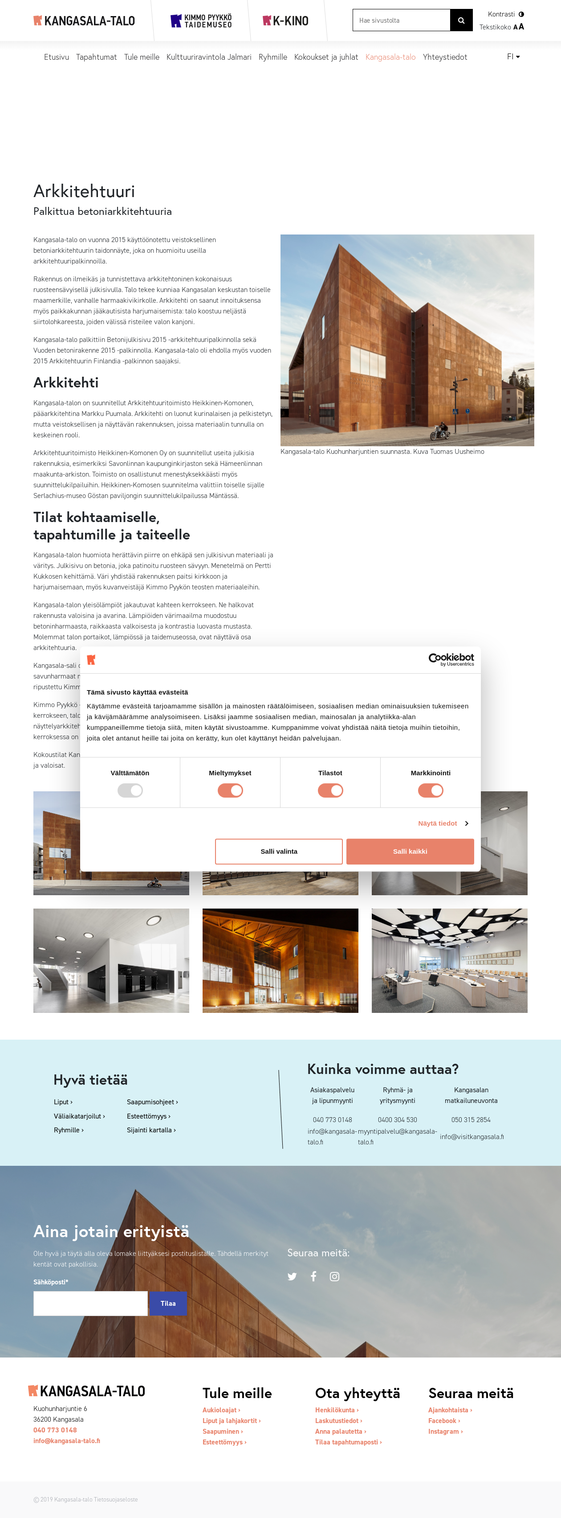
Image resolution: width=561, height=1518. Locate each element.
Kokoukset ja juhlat (326, 56)
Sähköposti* (51, 1282)
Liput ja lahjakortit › (232, 1420)
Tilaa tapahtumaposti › (348, 1442)
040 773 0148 (55, 1430)
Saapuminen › (223, 1431)
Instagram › (445, 1431)
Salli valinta (279, 851)
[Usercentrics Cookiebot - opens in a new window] (435, 659)
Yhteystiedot (445, 56)
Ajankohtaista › (450, 1410)
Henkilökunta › (337, 1410)
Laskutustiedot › (338, 1420)
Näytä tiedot (438, 823)
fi (510, 56)
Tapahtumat (96, 56)
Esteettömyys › (225, 1442)
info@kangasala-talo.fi (66, 1440)
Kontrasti (501, 14)
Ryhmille (273, 56)
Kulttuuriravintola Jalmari (209, 56)
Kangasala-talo (391, 56)
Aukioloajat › (221, 1410)
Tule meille (141, 56)
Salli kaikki (410, 851)
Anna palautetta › (340, 1431)
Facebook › (444, 1420)
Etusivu (56, 56)
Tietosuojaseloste (116, 1499)
